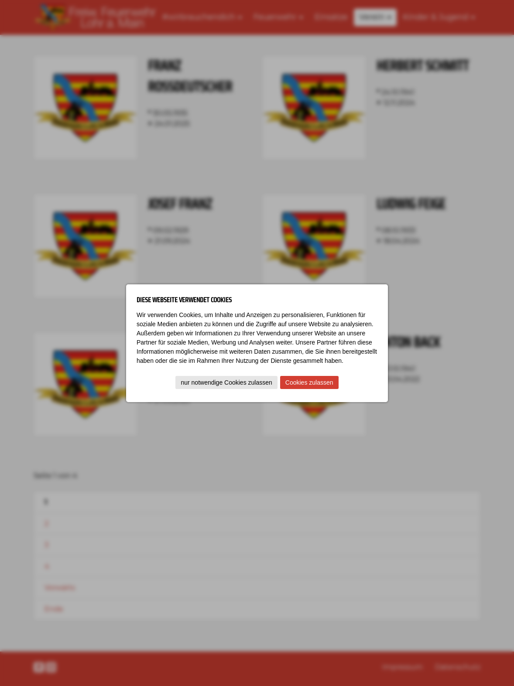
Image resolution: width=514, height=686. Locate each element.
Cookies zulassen (309, 382)
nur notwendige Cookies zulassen (226, 382)
